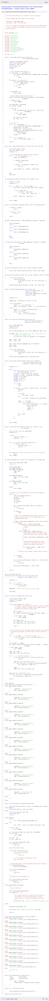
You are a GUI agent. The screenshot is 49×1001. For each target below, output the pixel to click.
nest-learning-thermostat (20, 6)
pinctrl (22, 8)
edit (33, 11)
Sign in (46, 2)
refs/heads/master (6, 8)
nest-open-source (6, 6)
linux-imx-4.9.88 (37, 6)
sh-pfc (27, 8)
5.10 (30, 6)
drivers (17, 8)
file (30, 11)
